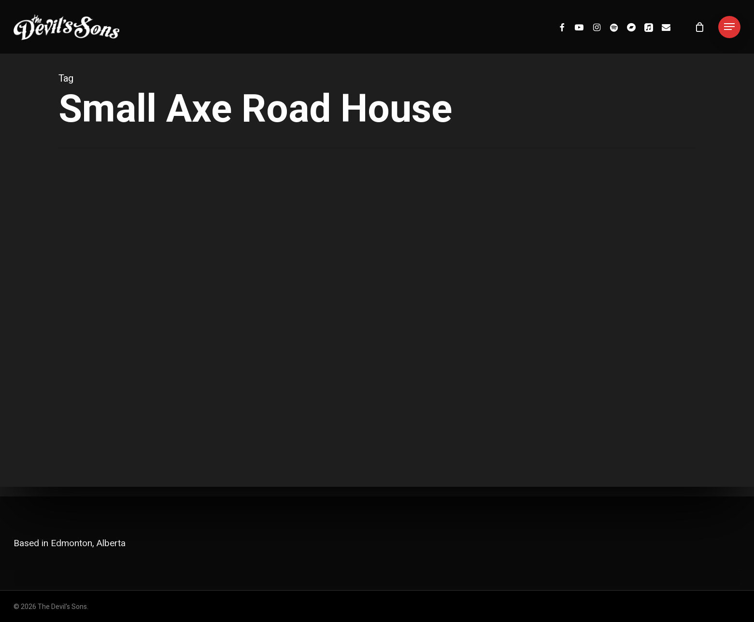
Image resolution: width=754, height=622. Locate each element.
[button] (729, 27)
